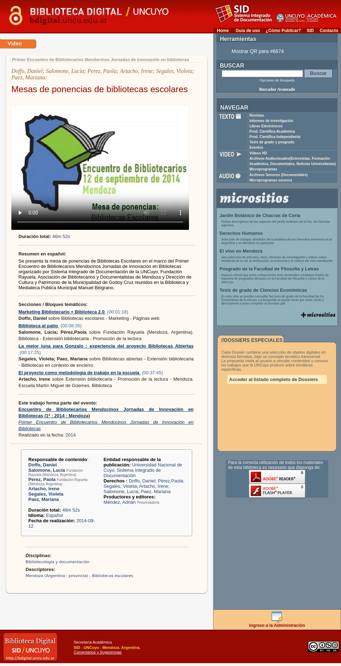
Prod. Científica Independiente (275, 137)
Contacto (329, 30)
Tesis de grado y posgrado (271, 142)
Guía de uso (248, 30)
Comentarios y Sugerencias (97, 652)
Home (223, 30)
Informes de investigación (271, 121)
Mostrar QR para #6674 (258, 51)
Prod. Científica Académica (272, 131)
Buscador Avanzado (277, 89)
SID (310, 30)
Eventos (256, 147)
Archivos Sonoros (278, 175)
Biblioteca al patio (38, 325)
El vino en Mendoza (241, 251)
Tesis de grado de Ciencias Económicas (263, 290)
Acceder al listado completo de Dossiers (273, 379)
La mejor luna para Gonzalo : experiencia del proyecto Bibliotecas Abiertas (106, 346)
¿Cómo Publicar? (283, 30)
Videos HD (258, 153)
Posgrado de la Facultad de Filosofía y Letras (269, 268)
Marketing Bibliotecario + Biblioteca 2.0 (62, 311)
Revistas (256, 115)
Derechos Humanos (241, 233)
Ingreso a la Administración (277, 623)
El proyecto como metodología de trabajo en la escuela (79, 372)
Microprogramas (263, 169)
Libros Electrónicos (265, 126)
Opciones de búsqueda (277, 80)
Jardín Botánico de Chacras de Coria (260, 215)
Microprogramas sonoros (270, 180)
